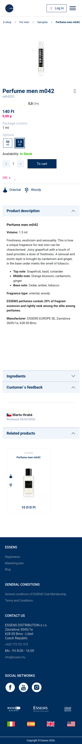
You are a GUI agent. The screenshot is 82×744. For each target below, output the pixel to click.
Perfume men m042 (68, 22)
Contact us (15, 616)
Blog (8, 569)
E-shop (7, 22)
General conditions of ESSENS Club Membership (35, 594)
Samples (42, 22)
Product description (23, 211)
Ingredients (16, 376)
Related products (21, 433)
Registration (12, 556)
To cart (42, 164)
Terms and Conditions (19, 600)
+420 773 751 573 (16, 644)
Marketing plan (14, 563)
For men (24, 22)
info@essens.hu (15, 657)
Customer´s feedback (24, 387)
